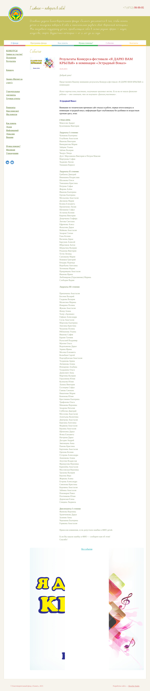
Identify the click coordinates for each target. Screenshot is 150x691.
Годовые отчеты (13, 98)
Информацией (12, 130)
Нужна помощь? (86, 43)
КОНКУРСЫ (12, 51)
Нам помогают (12, 111)
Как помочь (63, 43)
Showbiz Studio (133, 686)
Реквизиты (10, 107)
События (110, 43)
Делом (9, 127)
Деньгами (10, 134)
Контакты (134, 43)
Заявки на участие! (14, 54)
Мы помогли (11, 114)
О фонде (14, 43)
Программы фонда (38, 43)
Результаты (11, 61)
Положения (11, 58)
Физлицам (10, 150)
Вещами (9, 137)
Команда (10, 70)
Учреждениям (12, 153)
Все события (86, 549)
